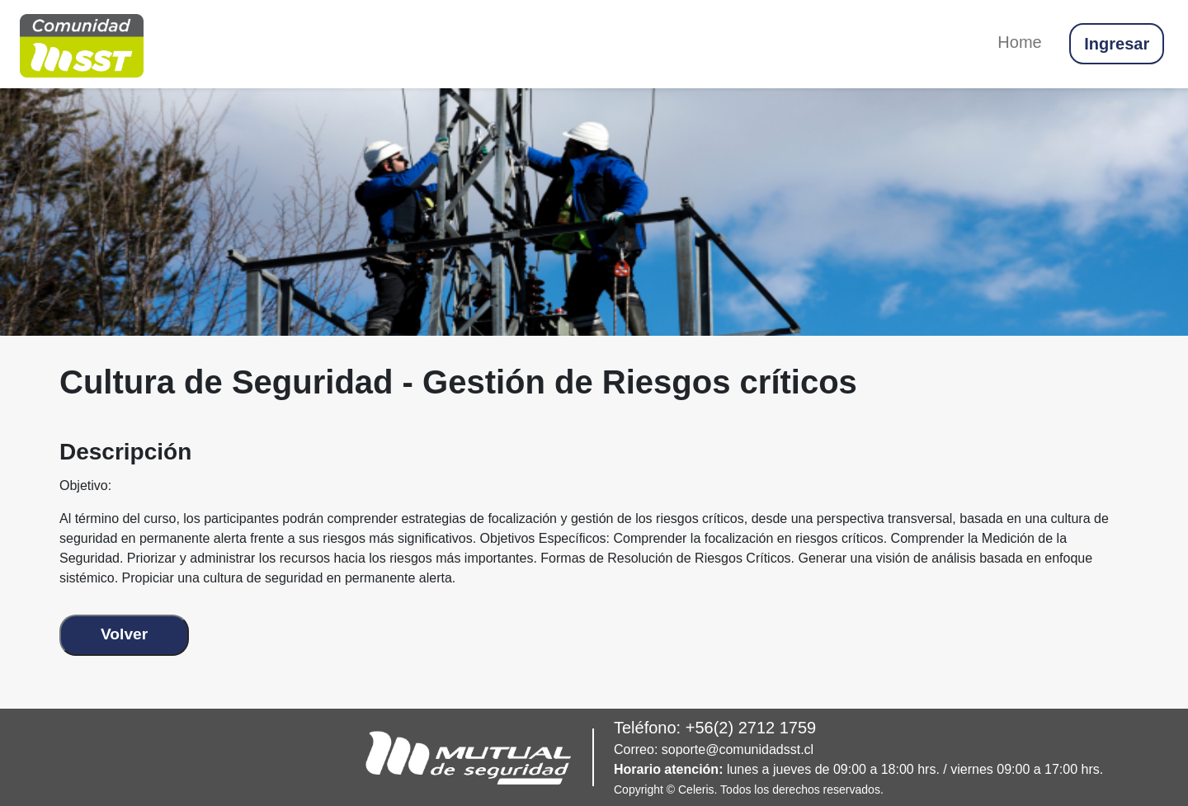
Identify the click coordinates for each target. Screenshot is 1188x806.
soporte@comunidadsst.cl (737, 749)
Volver (124, 634)
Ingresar (1116, 44)
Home (1019, 42)
